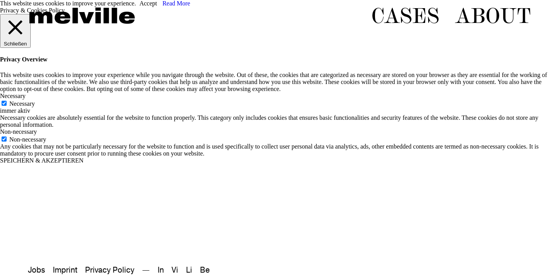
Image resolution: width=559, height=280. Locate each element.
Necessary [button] (13, 96)
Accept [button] (148, 3)
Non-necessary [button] (18, 131)
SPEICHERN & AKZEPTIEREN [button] (41, 160)
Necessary (22, 103)
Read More (176, 3)
